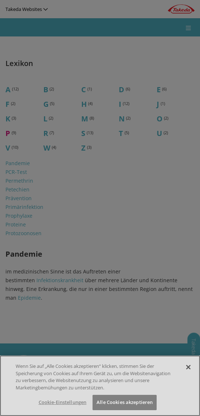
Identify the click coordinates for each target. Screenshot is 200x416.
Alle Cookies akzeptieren (125, 402)
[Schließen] (188, 367)
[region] (100, 385)
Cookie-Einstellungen (63, 402)
